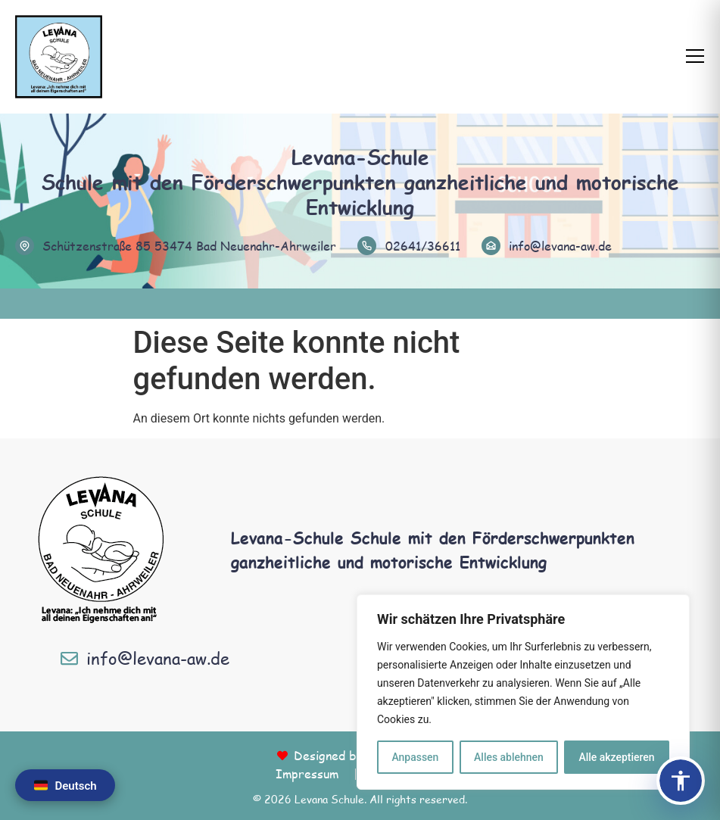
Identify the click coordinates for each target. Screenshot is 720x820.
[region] (523, 692)
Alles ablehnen (509, 757)
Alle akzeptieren (616, 757)
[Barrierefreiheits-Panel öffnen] (680, 780)
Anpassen (414, 757)
